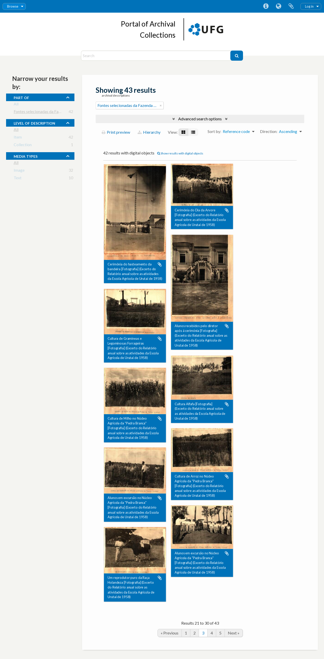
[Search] (156, 56)
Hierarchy (149, 132)
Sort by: (214, 131)
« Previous (169, 632)
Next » (233, 632)
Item (18, 137)
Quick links (265, 6)
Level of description (34, 123)
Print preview (116, 132)
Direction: (268, 131)
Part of (21, 97)
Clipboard (291, 6)
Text (18, 178)
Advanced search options (199, 118)
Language (278, 6)
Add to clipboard (159, 264)
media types (25, 156)
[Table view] (193, 132)
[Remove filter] (161, 105)
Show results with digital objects (180, 153)
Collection (23, 145)
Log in (309, 6)
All (16, 104)
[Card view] (183, 132)
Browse (12, 6)
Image (19, 171)
